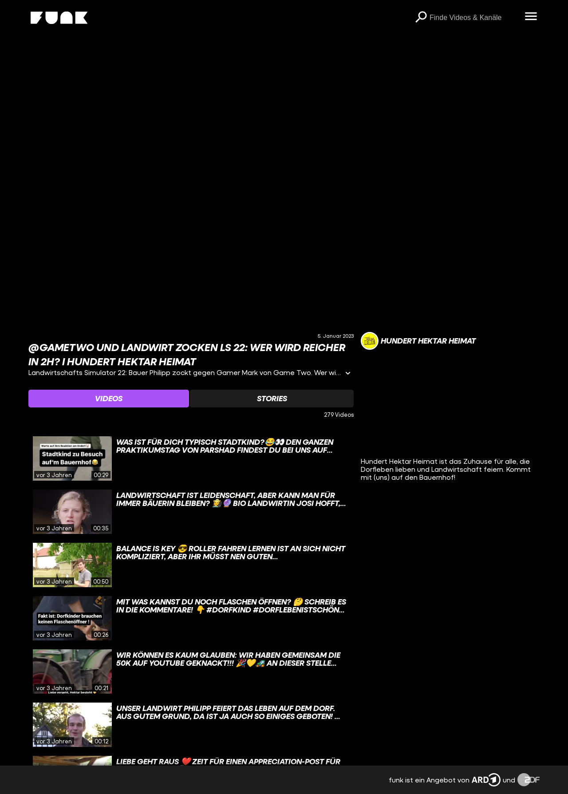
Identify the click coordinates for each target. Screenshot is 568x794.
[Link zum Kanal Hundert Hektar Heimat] (418, 341)
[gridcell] (191, 458)
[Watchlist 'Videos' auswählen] (108, 398)
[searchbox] (474, 18)
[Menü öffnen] (531, 16)
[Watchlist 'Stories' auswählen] (271, 398)
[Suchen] (421, 17)
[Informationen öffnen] (348, 373)
